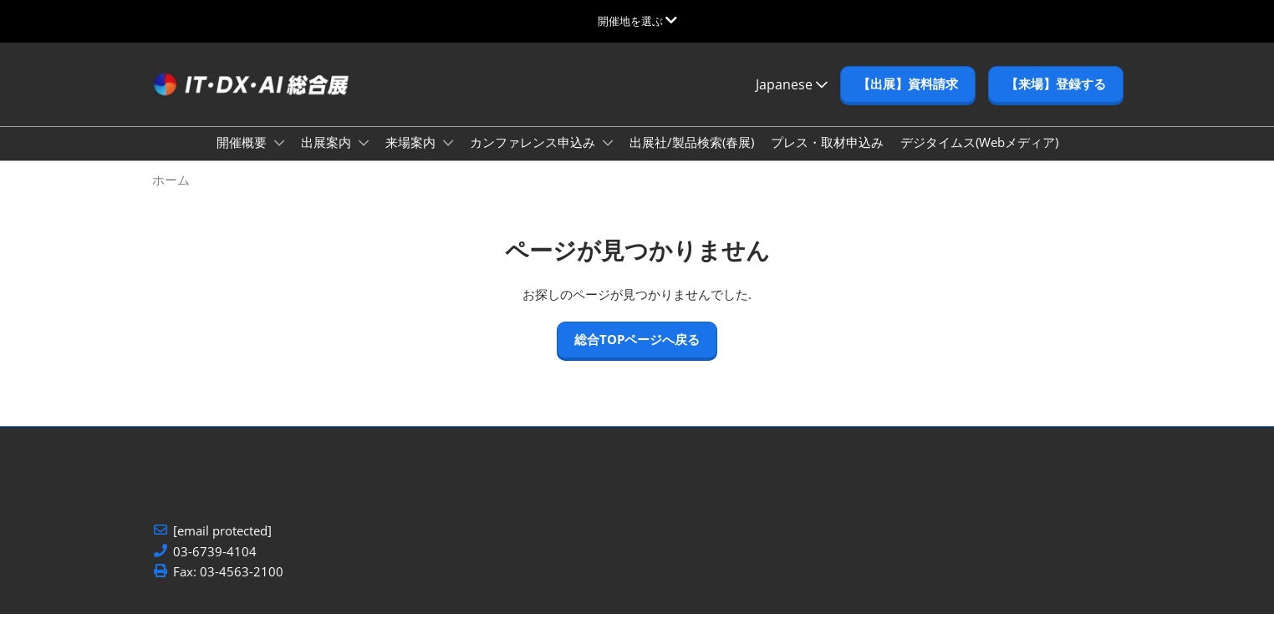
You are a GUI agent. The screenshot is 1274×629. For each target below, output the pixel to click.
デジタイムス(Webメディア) (979, 158)
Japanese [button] (792, 100)
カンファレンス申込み (534, 158)
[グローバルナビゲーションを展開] (637, 20)
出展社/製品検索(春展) (691, 158)
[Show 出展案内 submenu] (364, 159)
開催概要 (243, 158)
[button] (908, 100)
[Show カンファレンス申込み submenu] (608, 159)
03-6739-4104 (215, 567)
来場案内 (412, 158)
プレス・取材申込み (827, 158)
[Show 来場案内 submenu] (448, 159)
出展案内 (327, 158)
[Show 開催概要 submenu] (279, 159)
